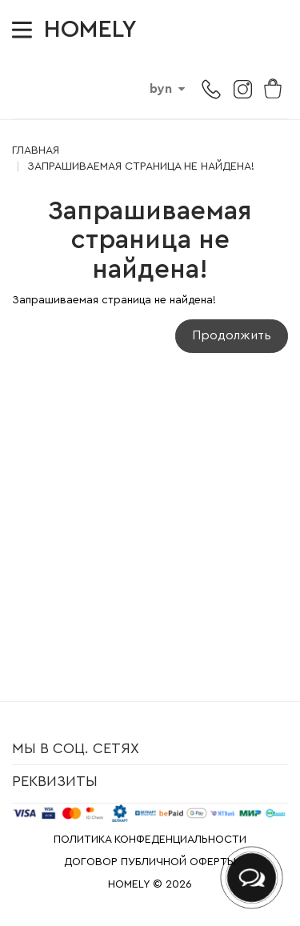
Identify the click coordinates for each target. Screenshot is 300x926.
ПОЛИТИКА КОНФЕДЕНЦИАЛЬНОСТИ (150, 839)
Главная (35, 150)
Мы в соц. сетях (75, 748)
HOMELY (90, 30)
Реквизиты (55, 781)
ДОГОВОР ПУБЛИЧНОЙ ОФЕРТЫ (150, 862)
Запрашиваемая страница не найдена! (140, 166)
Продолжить (231, 335)
